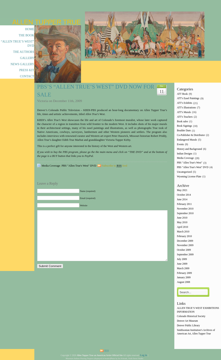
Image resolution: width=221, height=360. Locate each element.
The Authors (23, 52)
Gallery (27, 58)
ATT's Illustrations (186, 107)
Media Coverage (51, 165)
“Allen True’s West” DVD (17, 43)
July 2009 (182, 259)
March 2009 (183, 268)
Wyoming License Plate (189, 176)
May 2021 (182, 190)
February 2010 (184, 236)
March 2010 (183, 231)
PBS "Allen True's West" (189, 162)
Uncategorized (184, 172)
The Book (26, 35)
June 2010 (182, 218)
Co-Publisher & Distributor (191, 135)
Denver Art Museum (187, 321)
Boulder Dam (184, 130)
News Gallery (22, 64)
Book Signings (184, 126)
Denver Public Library (188, 325)
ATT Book (182, 94)
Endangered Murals (187, 139)
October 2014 (184, 195)
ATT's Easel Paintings (188, 98)
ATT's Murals (184, 112)
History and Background (189, 149)
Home (29, 29)
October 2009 (184, 250)
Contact (27, 76)
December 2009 (185, 240)
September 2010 (185, 213)
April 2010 (182, 227)
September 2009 (185, 254)
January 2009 (184, 277)
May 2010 (182, 222)
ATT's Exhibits (184, 103)
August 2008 (183, 282)
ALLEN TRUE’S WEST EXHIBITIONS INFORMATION (198, 310)
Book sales (182, 121)
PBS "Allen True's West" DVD (79, 165)
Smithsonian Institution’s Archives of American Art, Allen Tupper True (196, 332)
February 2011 (184, 204)
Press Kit (26, 70)
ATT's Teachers (185, 116)
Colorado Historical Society (191, 316)
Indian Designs (184, 153)
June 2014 (182, 199)
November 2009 (185, 245)
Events (180, 144)
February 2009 (184, 273)
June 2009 (182, 263)
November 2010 (185, 208)
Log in (143, 355)
